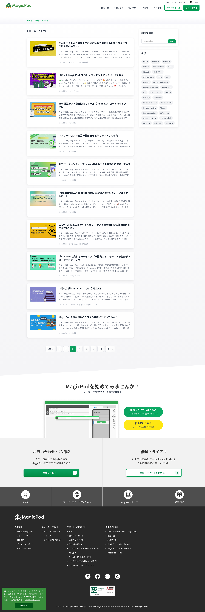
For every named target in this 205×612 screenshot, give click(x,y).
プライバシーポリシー (26, 544)
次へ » (110, 349)
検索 (171, 41)
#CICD (170, 67)
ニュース (47, 535)
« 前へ (50, 349)
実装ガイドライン (76, 540)
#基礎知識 (158, 123)
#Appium (166, 61)
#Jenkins (146, 82)
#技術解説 (169, 123)
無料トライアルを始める (159, 473)
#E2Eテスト (157, 72)
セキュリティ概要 (24, 548)
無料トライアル (173, 7)
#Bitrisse (146, 67)
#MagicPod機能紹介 (160, 82)
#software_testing (149, 108)
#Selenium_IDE (166, 103)
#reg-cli (168, 92)
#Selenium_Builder (150, 103)
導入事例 (132, 7)
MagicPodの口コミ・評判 (80, 557)
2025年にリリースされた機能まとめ (84, 548)
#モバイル (146, 123)
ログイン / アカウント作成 (175, 2)
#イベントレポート (149, 118)
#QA (144, 92)
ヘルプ (72, 531)
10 (101, 349)
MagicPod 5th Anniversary (119, 548)
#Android (155, 61)
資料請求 (157, 7)
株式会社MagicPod (25, 531)
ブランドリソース (24, 535)
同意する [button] (23, 606)
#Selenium (158, 97)
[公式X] (25, 494)
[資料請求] (179, 494)
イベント (145, 7)
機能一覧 (105, 7)
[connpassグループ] (128, 494)
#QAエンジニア (155, 92)
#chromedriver (158, 67)
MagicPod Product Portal (118, 544)
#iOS (167, 77)
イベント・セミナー (52, 531)
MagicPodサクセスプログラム (81, 565)
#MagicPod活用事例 (150, 87)
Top (30, 20)
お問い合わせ (191, 7)
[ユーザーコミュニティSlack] (77, 494)
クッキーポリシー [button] (32, 600)
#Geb (160, 77)
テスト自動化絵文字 (52, 540)
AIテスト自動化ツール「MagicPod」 (122, 531)
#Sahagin (146, 97)
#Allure (145, 61)
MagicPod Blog (42, 20)
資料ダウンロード (76, 535)
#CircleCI (146, 72)
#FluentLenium (148, 77)
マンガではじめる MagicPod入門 (83, 561)
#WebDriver (164, 113)
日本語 (194, 2)
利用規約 (20, 540)
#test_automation (149, 113)
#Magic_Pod (166, 87)
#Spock (163, 108)
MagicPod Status (114, 552)
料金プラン (119, 7)
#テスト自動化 (166, 118)
